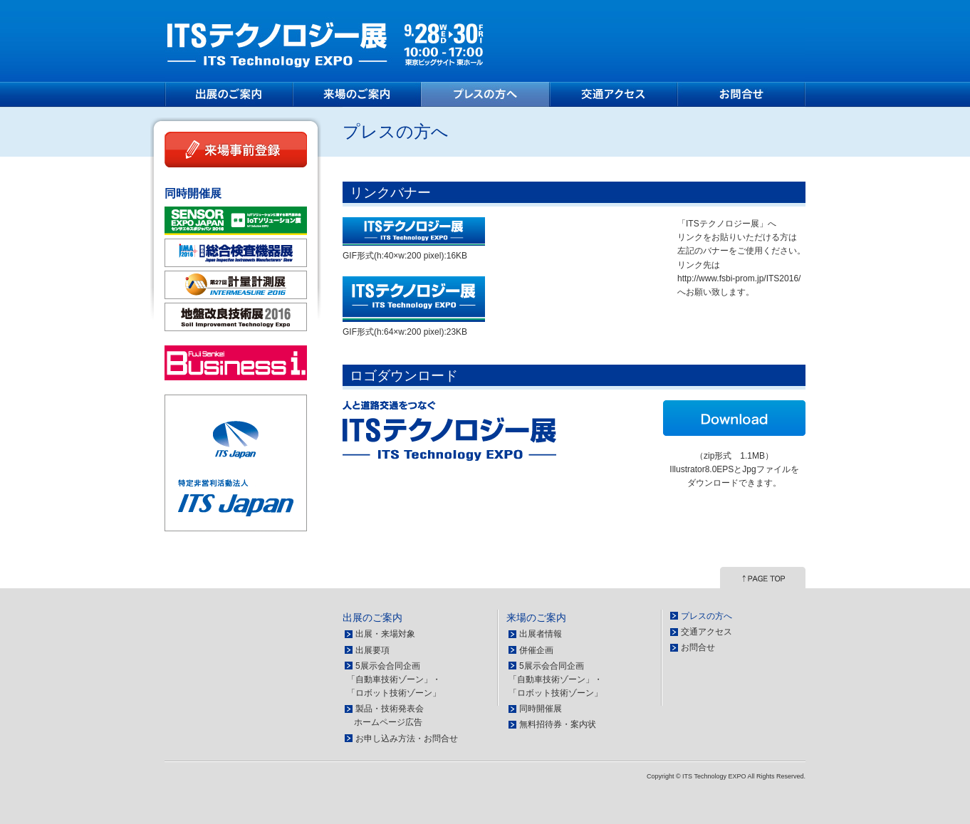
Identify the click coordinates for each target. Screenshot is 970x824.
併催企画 (536, 650)
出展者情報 (540, 634)
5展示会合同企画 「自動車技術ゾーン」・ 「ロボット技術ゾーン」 (393, 679)
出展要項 (372, 650)
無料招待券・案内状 (557, 724)
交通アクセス (613, 94)
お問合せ (741, 94)
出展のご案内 (229, 94)
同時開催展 (540, 709)
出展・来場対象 (385, 634)
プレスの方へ (485, 94)
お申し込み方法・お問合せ (406, 739)
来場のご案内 (357, 94)
